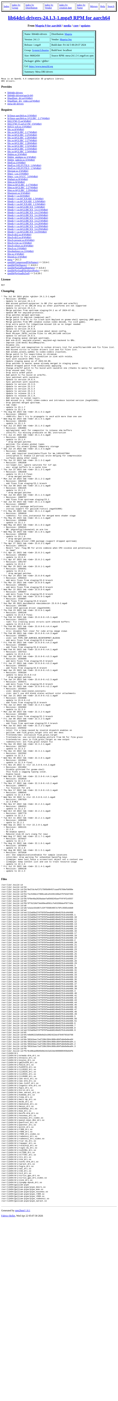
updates (85, 25)
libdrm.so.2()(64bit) (17, 155)
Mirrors (94, 6)
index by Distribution (31, 6)
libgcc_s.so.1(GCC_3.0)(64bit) (22, 177)
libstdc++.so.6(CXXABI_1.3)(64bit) (25, 199)
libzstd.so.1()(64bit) (17, 257)
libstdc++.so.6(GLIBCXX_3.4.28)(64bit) (27, 227)
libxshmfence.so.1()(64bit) (20, 252)
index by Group (16, 6)
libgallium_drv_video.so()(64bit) (23, 102)
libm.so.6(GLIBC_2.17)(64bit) (22, 185)
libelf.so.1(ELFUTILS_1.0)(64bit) (24, 166)
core (76, 25)
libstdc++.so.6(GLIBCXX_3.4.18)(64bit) (27, 216)
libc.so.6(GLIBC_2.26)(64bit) (22, 138)
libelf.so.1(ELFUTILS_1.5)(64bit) (24, 169)
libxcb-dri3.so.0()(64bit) (19, 238)
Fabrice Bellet (8, 1397)
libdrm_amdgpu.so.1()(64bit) (21, 158)
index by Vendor (49, 6)
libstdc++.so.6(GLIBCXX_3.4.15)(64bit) (27, 213)
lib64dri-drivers (15, 93)
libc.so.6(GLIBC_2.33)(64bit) (22, 149)
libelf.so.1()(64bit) (16, 163)
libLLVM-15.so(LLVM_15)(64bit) (24, 125)
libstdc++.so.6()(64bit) (18, 196)
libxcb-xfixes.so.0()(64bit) (20, 246)
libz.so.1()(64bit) (15, 255)
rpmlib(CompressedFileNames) (22, 263)
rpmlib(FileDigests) (17, 266)
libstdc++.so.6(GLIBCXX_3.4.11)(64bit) (27, 210)
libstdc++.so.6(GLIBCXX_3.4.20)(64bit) (27, 219)
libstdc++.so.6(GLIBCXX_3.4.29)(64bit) (27, 230)
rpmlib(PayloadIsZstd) (18, 274)
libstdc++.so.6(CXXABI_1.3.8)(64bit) (26, 202)
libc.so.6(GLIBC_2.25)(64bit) (22, 136)
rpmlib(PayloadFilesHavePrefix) (23, 271)
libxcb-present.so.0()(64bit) (20, 241)
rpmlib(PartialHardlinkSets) (21, 268)
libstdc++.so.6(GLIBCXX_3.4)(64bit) (26, 208)
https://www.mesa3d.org (41, 66)
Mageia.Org (66, 39)
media (67, 25)
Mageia (68, 34)
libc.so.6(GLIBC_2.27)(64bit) (22, 141)
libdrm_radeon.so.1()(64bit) (21, 160)
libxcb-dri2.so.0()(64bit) (19, 235)
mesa (9, 260)
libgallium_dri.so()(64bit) (20, 99)
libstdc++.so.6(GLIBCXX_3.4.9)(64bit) (27, 232)
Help (102, 6)
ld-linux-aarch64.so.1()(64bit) (22, 116)
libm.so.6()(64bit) (16, 183)
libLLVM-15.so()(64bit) (19, 122)
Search (111, 6)
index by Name (81, 6)
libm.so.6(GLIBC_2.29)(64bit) (22, 191)
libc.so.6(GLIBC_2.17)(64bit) (22, 133)
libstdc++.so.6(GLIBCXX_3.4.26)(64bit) (27, 224)
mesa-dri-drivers (15, 104)
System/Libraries (40, 50)
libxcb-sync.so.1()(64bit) (19, 244)
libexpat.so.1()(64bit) (17, 172)
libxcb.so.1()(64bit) (16, 249)
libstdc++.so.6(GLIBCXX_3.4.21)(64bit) (27, 221)
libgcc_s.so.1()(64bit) (18, 174)
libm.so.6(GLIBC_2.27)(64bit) (22, 188)
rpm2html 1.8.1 (22, 1392)
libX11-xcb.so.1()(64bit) (19, 127)
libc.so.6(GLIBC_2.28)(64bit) (22, 144)
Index (6, 6)
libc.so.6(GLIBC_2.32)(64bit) (22, 147)
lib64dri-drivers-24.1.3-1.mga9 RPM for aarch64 (59, 17)
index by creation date (65, 6)
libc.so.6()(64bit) (15, 130)
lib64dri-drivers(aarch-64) (20, 96)
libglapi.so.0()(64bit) (17, 180)
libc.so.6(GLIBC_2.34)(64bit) (22, 152)
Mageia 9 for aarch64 (48, 25)
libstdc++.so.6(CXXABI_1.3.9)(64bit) (26, 205)
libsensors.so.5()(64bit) (18, 194)
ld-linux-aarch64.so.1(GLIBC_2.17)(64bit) (28, 119)
